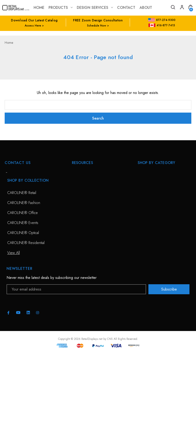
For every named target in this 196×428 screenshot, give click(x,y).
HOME (77, 175)
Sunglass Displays (151, 195)
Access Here (33, 25)
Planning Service (84, 205)
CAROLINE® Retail (21, 267)
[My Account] (181, 7)
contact (126, 7)
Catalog (78, 235)
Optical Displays (150, 185)
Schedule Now (96, 25)
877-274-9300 (161, 20)
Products (61, 7)
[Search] (172, 7)
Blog (75, 245)
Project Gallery (83, 225)
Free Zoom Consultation (90, 185)
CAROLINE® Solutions (155, 175)
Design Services (95, 7)
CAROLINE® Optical (23, 307)
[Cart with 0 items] (190, 7)
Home (39, 7)
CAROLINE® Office (22, 287)
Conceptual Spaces (87, 215)
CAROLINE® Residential (26, 317)
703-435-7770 (24, 200)
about (146, 7)
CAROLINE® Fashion (23, 277)
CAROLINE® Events (22, 297)
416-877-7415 (161, 25)
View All (144, 205)
